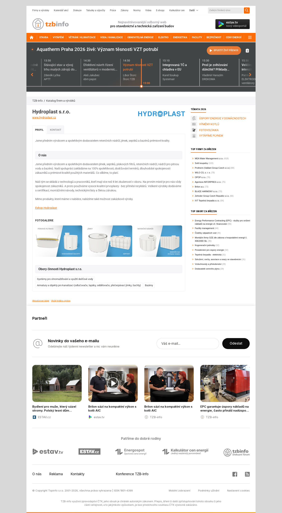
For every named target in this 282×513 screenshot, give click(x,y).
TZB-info (37, 100)
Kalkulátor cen (177, 10)
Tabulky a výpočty (95, 10)
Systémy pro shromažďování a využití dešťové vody (65, 279)
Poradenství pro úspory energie (209, 250)
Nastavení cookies (238, 490)
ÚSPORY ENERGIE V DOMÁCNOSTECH (222, 118)
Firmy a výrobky (40, 10)
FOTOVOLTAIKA (209, 130)
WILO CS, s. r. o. (203, 172)
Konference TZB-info (132, 474)
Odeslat (236, 344)
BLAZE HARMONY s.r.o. (206, 191)
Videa (148, 10)
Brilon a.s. (199, 186)
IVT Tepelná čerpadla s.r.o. (207, 200)
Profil (39, 129)
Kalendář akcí (61, 10)
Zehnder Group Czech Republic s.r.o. (212, 196)
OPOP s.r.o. (200, 177)
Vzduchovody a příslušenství (208, 264)
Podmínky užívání (208, 490)
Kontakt (55, 129)
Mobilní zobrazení (179, 490)
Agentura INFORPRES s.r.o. (208, 182)
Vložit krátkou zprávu (60, 300)
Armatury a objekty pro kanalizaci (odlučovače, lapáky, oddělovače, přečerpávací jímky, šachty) (89, 285)
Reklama (56, 474)
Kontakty (78, 474)
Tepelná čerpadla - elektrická (208, 254)
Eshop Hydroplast (46, 207)
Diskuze (77, 10)
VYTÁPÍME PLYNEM (211, 135)
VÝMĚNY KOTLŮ (209, 124)
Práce (113, 10)
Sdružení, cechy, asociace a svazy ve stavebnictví (218, 259)
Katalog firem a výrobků (60, 100)
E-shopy (160, 10)
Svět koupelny (201, 163)
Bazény (149, 285)
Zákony (124, 10)
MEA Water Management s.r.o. (209, 158)
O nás (37, 474)
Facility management (204, 228)
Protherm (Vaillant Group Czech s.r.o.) (212, 168)
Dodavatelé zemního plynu (207, 269)
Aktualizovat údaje (40, 300)
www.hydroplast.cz (44, 117)
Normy (137, 10)
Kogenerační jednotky (205, 245)
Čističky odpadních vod (205, 233)
